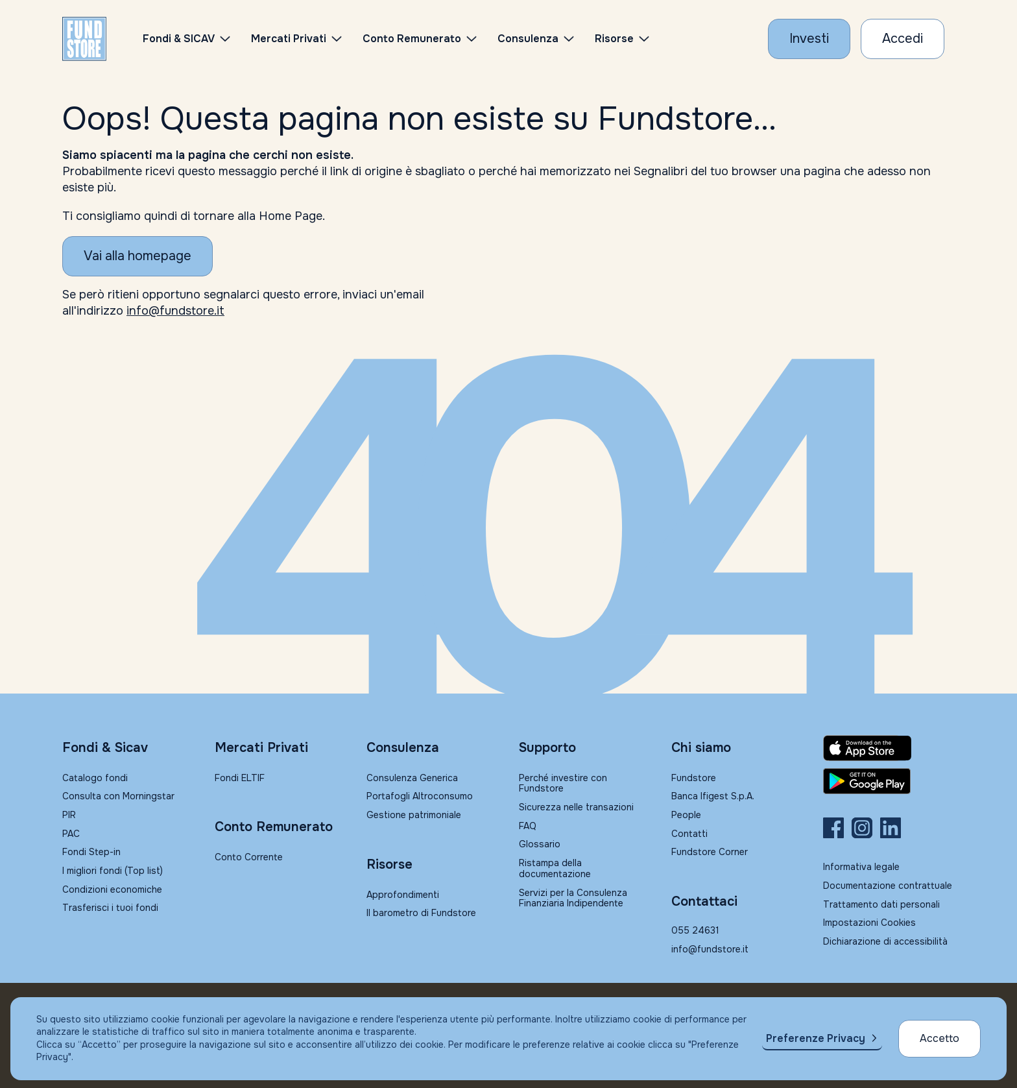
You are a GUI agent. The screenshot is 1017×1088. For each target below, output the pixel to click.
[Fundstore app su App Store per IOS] (889, 748)
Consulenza (527, 38)
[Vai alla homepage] (137, 256)
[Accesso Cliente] (902, 39)
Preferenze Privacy (815, 1038)
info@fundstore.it (175, 311)
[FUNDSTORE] (84, 39)
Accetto (939, 1038)
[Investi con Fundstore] (809, 39)
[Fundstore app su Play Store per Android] (889, 781)
